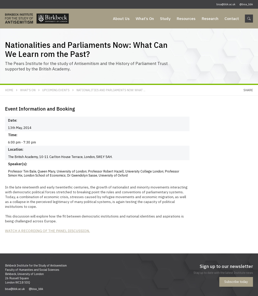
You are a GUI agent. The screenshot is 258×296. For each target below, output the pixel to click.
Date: (12, 120)
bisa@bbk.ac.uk (225, 4)
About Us (121, 18)
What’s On (145, 18)
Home (9, 90)
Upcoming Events (56, 90)
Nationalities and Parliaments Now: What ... (110, 90)
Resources (186, 18)
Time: (12, 135)
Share (248, 90)
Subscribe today (236, 282)
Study (165, 18)
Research (210, 18)
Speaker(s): (17, 164)
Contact (232, 18)
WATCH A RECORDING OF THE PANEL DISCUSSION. (47, 230)
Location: (15, 149)
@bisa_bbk (246, 4)
